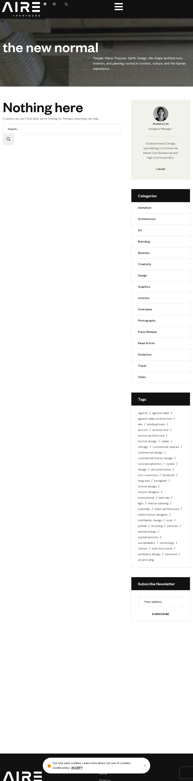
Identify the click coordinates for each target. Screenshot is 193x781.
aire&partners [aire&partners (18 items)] (156, 424)
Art (140, 230)
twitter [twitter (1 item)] (142, 548)
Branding (144, 242)
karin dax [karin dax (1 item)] (164, 498)
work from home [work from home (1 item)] (162, 548)
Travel (142, 366)
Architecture (146, 219)
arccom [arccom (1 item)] (143, 430)
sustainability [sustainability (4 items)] (146, 543)
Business (144, 253)
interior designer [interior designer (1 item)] (148, 492)
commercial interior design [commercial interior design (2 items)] (155, 458)
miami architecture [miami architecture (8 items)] (166, 509)
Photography (147, 321)
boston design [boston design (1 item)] (147, 441)
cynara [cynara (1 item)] (170, 464)
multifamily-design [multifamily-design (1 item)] (150, 520)
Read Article (146, 343)
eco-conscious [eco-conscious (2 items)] (148, 475)
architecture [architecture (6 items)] (160, 430)
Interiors (143, 298)
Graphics (144, 287)
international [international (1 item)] (146, 498)
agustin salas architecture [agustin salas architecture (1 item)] (155, 419)
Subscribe (160, 614)
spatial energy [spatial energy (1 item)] (147, 532)
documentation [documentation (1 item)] (161, 469)
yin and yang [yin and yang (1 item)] (146, 560)
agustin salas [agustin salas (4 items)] (160, 413)
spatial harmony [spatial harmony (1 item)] (148, 537)
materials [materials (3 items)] (144, 509)
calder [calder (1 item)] (165, 441)
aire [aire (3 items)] (140, 424)
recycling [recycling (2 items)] (157, 526)
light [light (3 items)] (141, 503)
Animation (144, 208)
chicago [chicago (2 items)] (143, 447)
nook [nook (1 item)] (169, 520)
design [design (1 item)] (142, 469)
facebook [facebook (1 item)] (168, 475)
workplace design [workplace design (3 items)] (149, 554)
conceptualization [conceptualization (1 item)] (150, 464)
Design (142, 275)
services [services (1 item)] (172, 526)
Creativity (144, 264)
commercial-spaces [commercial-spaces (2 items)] (166, 447)
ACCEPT (77, 768)
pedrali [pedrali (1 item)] (142, 526)
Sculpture (145, 354)
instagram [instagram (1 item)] (160, 481)
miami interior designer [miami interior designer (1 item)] (153, 515)
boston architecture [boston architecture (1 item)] (151, 436)
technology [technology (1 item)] (166, 543)
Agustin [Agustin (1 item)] (143, 413)
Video (142, 377)
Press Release (147, 332)
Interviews (145, 309)
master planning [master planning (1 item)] (158, 503)
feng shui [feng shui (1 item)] (144, 481)
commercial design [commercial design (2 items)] (150, 452)
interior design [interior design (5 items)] (147, 486)
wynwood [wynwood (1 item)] (171, 554)
